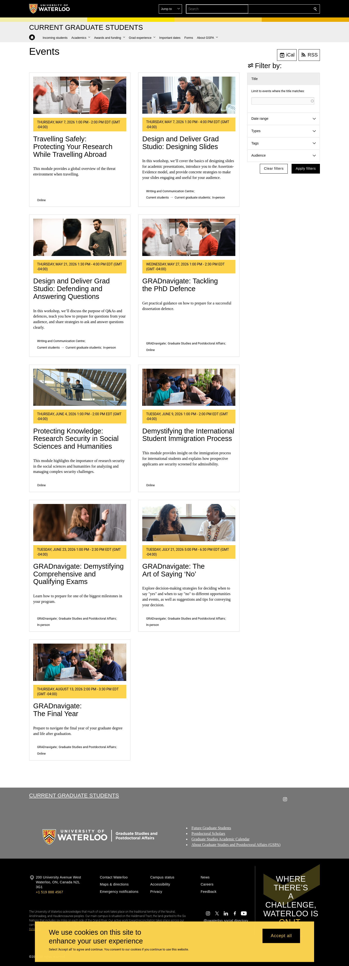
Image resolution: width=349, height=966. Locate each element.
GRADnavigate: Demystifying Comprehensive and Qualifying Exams (78, 573)
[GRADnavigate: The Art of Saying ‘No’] (188, 522)
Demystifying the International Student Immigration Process (188, 435)
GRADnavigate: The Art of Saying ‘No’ (173, 570)
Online (41, 200)
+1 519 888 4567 (49, 892)
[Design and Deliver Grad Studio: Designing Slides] (188, 95)
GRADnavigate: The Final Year (57, 710)
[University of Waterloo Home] (49, 9)
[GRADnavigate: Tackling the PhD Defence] (188, 237)
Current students (157, 197)
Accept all (281, 936)
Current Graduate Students (74, 795)
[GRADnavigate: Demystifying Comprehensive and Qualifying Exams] (79, 522)
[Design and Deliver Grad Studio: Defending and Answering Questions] (79, 237)
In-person (218, 197)
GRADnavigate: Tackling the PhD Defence (180, 285)
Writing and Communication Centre (170, 191)
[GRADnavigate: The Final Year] (79, 662)
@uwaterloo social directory (226, 921)
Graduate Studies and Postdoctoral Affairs (196, 343)
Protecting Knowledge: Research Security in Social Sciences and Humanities (76, 438)
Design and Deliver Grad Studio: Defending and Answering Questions (71, 288)
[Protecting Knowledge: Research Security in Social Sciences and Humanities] (79, 387)
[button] (280, 9)
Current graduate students (192, 197)
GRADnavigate (156, 343)
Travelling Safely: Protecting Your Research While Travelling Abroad (72, 146)
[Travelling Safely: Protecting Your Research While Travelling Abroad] (79, 95)
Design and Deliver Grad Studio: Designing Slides (180, 143)
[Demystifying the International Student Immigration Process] (188, 387)
